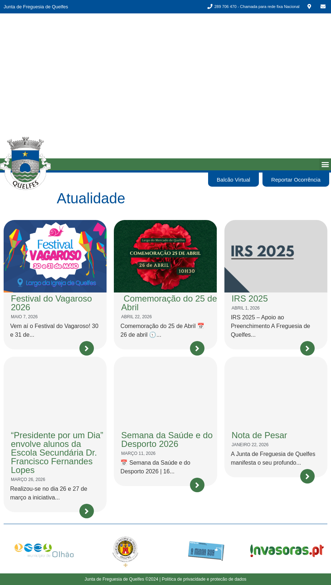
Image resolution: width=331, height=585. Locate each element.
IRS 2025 (250, 298)
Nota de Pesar (259, 435)
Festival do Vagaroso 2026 (51, 303)
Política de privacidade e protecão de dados (204, 579)
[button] (325, 164)
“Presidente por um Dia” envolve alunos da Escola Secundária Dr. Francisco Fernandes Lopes (57, 452)
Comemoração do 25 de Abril (169, 303)
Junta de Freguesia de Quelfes (36, 6)
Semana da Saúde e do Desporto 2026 (166, 439)
